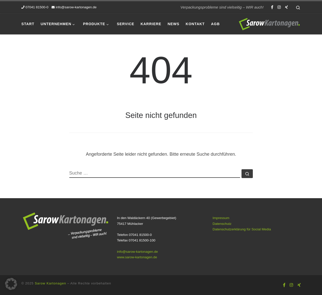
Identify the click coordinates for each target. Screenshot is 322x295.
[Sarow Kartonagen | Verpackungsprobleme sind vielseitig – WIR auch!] (269, 23)
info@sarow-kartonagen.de (137, 252)
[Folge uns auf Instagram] (279, 7)
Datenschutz (222, 224)
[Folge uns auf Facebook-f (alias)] (272, 7)
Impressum (221, 218)
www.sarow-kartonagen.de (137, 257)
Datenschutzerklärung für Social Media (242, 229)
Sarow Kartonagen (50, 283)
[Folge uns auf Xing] (286, 7)
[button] (11, 284)
